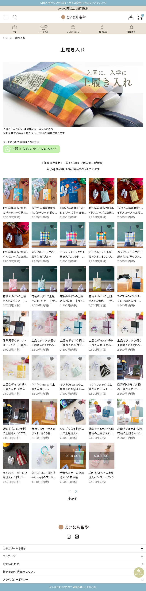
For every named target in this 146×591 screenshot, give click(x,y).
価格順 (87, 162)
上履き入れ (19, 38)
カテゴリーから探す (14, 548)
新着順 (98, 162)
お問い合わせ (11, 564)
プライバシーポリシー (16, 579)
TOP (5, 38)
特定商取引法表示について (19, 571)
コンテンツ (9, 556)
